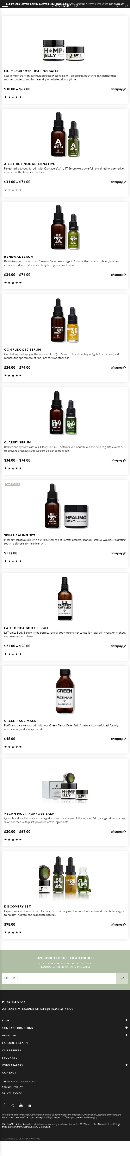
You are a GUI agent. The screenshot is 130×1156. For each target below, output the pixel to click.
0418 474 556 (13, 1002)
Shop (65, 1020)
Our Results (11, 1050)
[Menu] (5, 5)
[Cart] (126, 6)
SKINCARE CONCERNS (65, 1028)
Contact (9, 1072)
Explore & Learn (15, 1042)
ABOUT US (65, 1035)
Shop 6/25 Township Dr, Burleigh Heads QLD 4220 (37, 1009)
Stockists (9, 1057)
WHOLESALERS (65, 1065)
